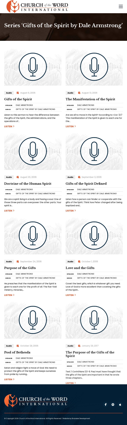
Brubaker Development (81, 418)
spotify (113, 404)
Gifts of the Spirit (18, 99)
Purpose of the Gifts (20, 268)
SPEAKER (8, 105)
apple (120, 404)
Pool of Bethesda (17, 352)
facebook (105, 404)
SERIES (8, 109)
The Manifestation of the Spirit (90, 99)
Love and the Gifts (80, 268)
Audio (9, 93)
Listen (8, 126)
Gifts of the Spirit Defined (86, 183)
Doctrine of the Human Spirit (27, 183)
